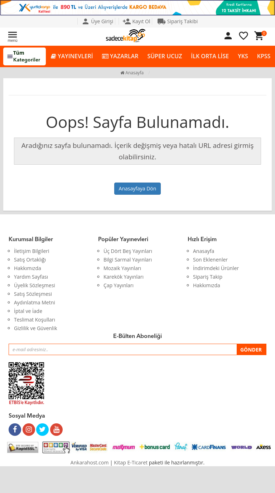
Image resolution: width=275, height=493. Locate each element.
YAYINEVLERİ (72, 56)
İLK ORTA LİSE (210, 56)
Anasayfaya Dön (137, 188)
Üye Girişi (97, 21)
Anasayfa (132, 73)
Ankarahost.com (90, 462)
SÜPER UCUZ (164, 56)
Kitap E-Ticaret (131, 462)
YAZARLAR (120, 56)
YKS (243, 56)
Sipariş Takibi (177, 21)
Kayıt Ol (136, 21)
